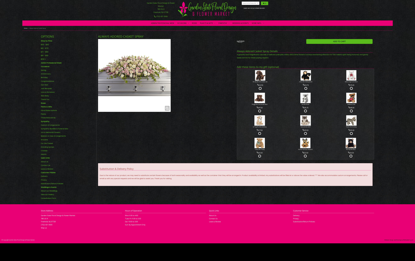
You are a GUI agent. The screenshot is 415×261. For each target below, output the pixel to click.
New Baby (45, 96)
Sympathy (222, 23)
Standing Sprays (47, 147)
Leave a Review (47, 169)
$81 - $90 (44, 55)
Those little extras (48, 118)
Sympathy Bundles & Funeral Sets (54, 129)
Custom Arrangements (50, 125)
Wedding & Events (240, 23)
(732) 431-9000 (161, 16)
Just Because (46, 88)
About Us (44, 161)
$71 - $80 (44, 52)
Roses (194, 23)
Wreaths (44, 140)
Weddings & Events (48, 187)
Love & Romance (48, 92)
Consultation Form (48, 198)
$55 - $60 (45, 44)
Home (25, 28)
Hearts (43, 154)
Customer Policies (48, 172)
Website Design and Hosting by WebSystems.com (398, 240)
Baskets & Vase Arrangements (53, 136)
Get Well (44, 85)
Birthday (44, 77)
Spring (43, 70)
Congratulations (47, 81)
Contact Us (45, 165)
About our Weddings (49, 191)
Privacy (44, 180)
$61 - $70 (44, 48)
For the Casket (47, 143)
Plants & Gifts (206, 23)
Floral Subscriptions (49, 110)
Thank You (45, 99)
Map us (44, 228)
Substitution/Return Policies (52, 183)
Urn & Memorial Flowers (50, 132)
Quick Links (45, 158)
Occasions (182, 23)
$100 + (43, 59)
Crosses (44, 150)
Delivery (44, 176)
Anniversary (46, 74)
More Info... (257, 23)
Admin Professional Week (162, 23)
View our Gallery (47, 194)
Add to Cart (339, 41)
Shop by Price (46, 41)
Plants (43, 114)
